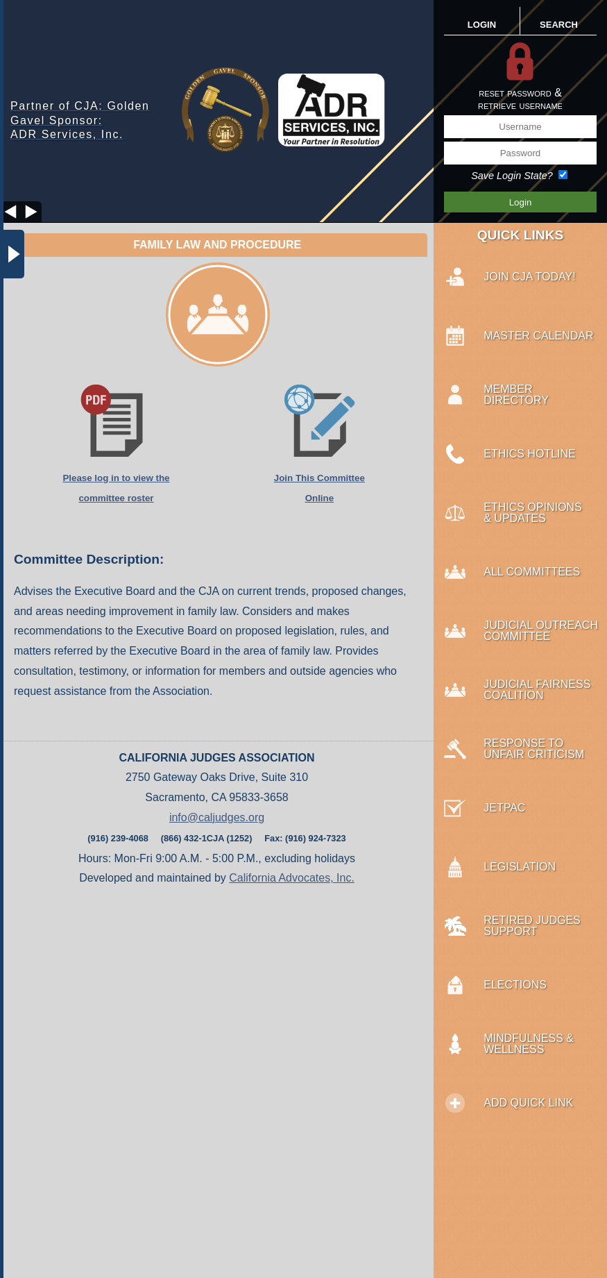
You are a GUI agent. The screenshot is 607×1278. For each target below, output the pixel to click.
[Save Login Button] (520, 202)
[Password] (520, 153)
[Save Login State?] (562, 174)
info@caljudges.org (216, 817)
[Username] (520, 126)
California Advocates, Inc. (291, 878)
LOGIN (482, 24)
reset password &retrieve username (520, 99)
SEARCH (559, 24)
